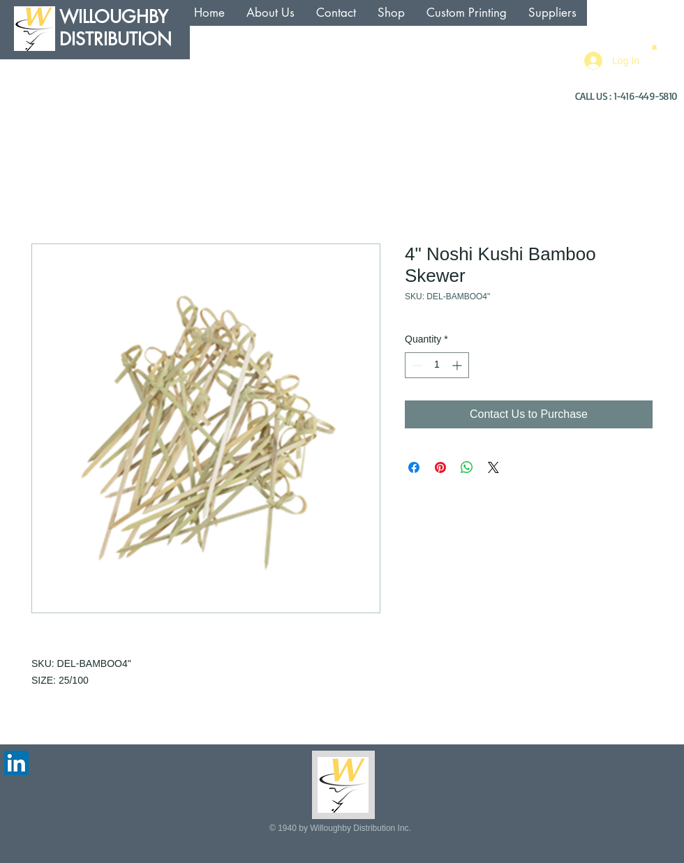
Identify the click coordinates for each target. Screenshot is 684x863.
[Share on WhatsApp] (467, 467)
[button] (654, 47)
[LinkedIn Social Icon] (16, 763)
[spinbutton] (436, 365)
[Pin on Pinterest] (440, 467)
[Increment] (458, 365)
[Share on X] (493, 467)
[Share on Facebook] (414, 467)
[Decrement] (415, 365)
